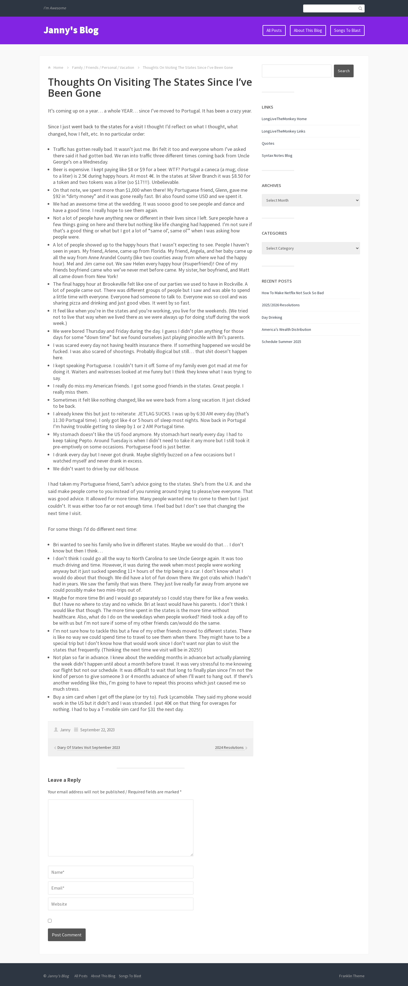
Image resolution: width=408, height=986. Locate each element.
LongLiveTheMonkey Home (284, 118)
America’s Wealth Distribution (286, 329)
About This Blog (308, 30)
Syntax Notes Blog (277, 155)
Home (58, 67)
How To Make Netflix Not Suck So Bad (293, 292)
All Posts (274, 30)
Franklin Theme (352, 975)
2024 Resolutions (230, 747)
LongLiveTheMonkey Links (283, 131)
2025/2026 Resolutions (281, 304)
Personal (109, 67)
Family (77, 67)
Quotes (268, 143)
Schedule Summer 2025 (281, 341)
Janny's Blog (71, 30)
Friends (92, 67)
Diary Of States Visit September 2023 (88, 747)
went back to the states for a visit (107, 126)
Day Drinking (272, 317)
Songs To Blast (347, 30)
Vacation (127, 67)
